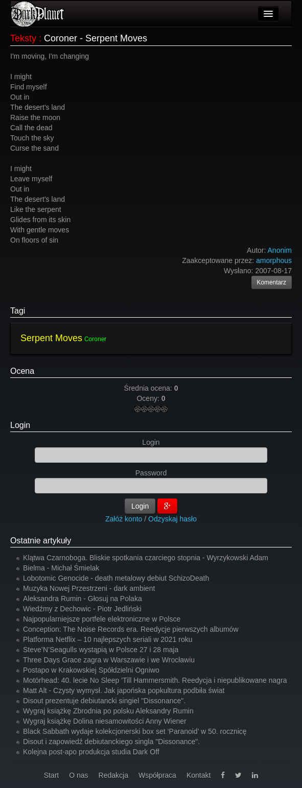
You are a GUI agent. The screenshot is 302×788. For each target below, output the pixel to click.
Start (51, 775)
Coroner (95, 339)
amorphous (274, 260)
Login (20, 425)
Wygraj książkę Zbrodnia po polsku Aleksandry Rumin (108, 711)
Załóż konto (123, 519)
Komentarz (272, 282)
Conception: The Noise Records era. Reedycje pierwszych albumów (131, 629)
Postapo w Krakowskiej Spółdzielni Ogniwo (91, 670)
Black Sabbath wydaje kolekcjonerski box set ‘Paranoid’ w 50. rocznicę (135, 731)
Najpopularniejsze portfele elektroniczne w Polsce (101, 619)
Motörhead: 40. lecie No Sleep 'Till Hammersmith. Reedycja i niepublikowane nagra (155, 680)
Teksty (23, 38)
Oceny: (148, 398)
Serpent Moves (51, 338)
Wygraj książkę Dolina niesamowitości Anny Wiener (105, 721)
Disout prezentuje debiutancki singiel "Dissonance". (104, 701)
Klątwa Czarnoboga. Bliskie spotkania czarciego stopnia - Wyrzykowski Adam (145, 558)
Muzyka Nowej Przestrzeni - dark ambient (89, 588)
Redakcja (113, 775)
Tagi (17, 310)
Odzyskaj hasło (172, 519)
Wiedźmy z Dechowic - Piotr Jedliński (82, 609)
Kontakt (199, 775)
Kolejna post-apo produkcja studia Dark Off (91, 752)
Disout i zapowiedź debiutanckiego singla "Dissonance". (111, 741)
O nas (78, 775)
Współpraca (157, 775)
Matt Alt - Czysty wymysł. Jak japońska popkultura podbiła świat (124, 690)
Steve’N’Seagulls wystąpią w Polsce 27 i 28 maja (100, 650)
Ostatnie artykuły (40, 540)
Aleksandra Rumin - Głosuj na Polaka (82, 598)
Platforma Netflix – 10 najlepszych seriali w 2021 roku (108, 639)
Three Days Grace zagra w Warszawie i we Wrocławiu (109, 660)
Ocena (22, 371)
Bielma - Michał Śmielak (61, 568)
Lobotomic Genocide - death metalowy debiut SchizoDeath (116, 578)
